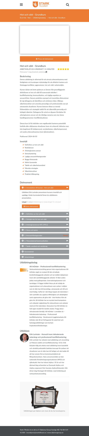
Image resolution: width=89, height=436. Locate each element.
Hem (29, 18)
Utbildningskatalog (39, 18)
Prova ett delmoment (44, 59)
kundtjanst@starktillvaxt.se (36, 433)
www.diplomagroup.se (55, 433)
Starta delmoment (31, 206)
